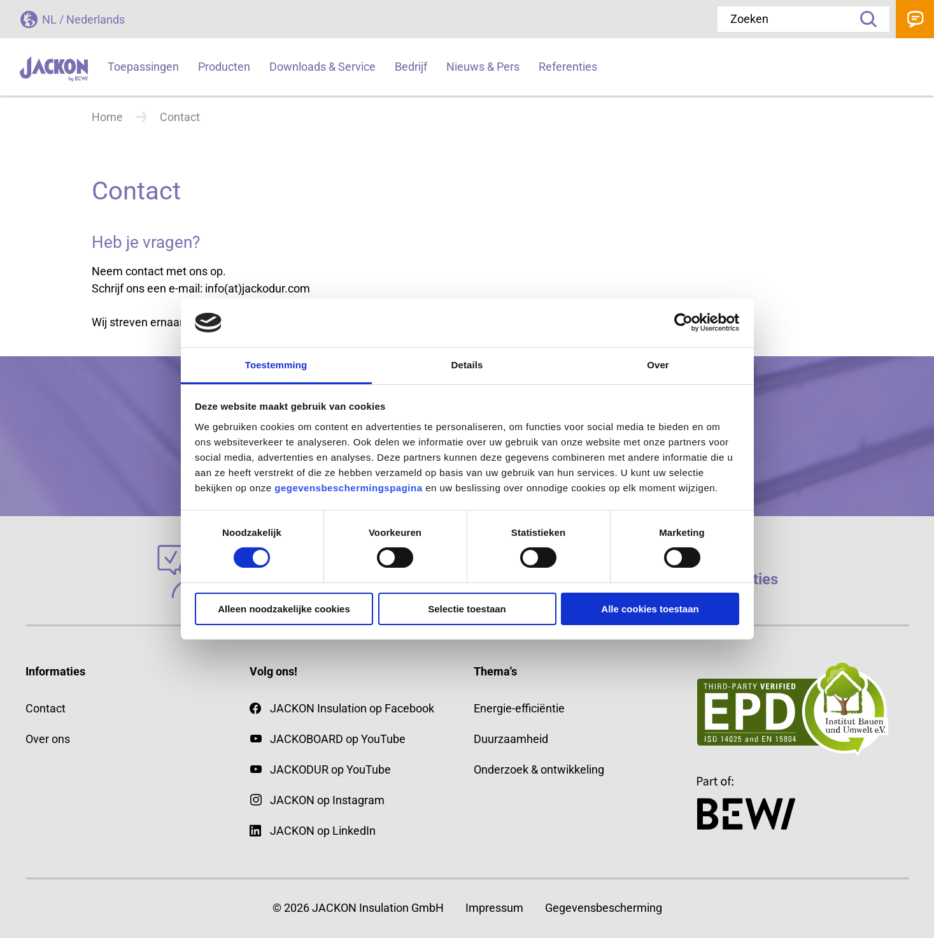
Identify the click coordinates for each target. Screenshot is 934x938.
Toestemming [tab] (276, 364)
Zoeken (863, 19)
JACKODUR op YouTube (330, 769)
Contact (915, 19)
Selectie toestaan (467, 608)
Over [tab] (658, 364)
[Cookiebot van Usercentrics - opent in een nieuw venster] (683, 322)
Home (107, 117)
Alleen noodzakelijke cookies (284, 608)
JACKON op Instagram (327, 800)
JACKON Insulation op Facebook (342, 708)
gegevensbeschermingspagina (348, 487)
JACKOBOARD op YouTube (338, 739)
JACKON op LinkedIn (313, 830)
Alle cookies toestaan (649, 608)
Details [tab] (467, 364)
